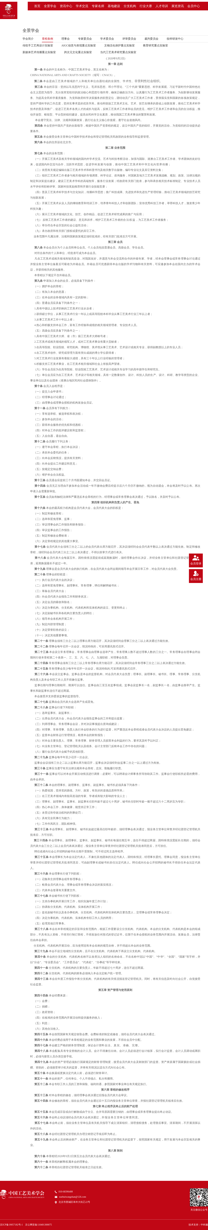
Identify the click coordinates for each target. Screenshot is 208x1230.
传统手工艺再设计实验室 (38, 45)
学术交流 (82, 6)
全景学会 (50, 6)
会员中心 (193, 6)
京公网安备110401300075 (38, 1224)
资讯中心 (66, 6)
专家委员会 (85, 38)
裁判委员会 (151, 38)
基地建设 (114, 6)
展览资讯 (177, 6)
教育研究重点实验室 (155, 45)
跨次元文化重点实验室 (78, 52)
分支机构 (130, 6)
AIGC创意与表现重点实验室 (78, 45)
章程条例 (47, 38)
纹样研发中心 (175, 38)
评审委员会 (129, 38)
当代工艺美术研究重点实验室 (118, 52)
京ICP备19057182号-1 (11, 1224)
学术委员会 (107, 38)
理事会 (65, 38)
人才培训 (161, 6)
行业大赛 (146, 6)
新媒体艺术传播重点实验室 (39, 52)
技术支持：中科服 (198, 1224)
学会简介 (28, 38)
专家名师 (98, 6)
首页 (37, 6)
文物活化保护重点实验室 (119, 45)
